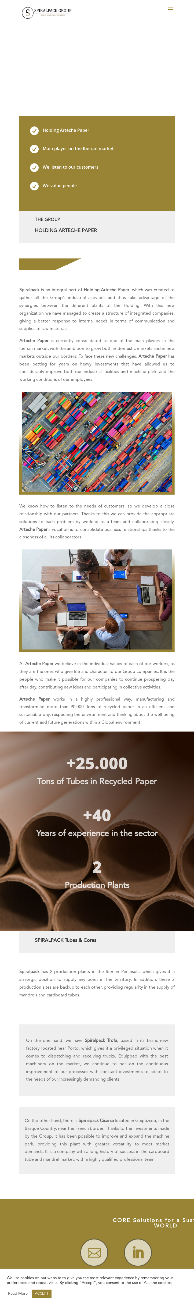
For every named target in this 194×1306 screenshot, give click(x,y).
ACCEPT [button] (41, 1294)
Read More (18, 1294)
